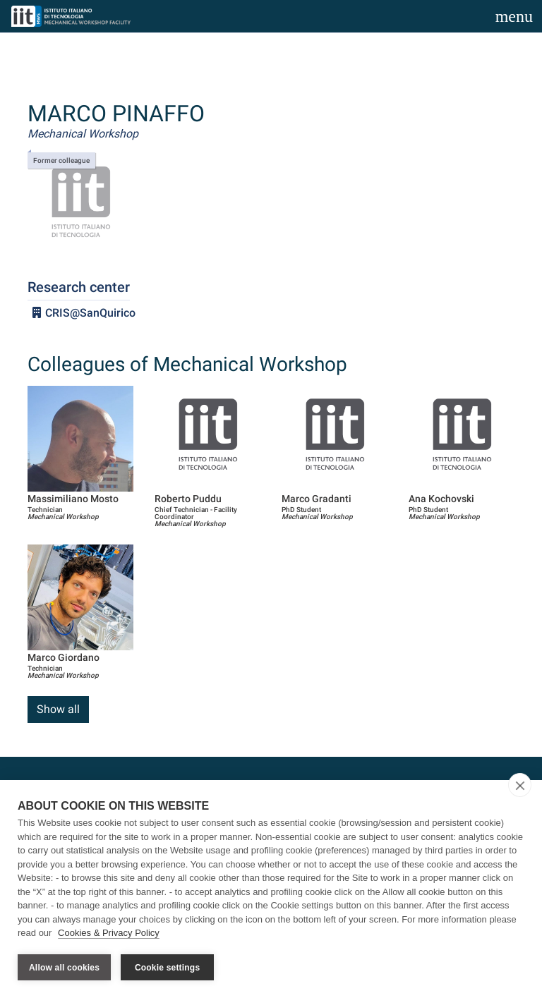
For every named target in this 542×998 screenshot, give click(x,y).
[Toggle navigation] (514, 16)
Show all (58, 709)
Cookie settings (167, 968)
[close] (519, 786)
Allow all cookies (64, 968)
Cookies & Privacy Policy (108, 933)
